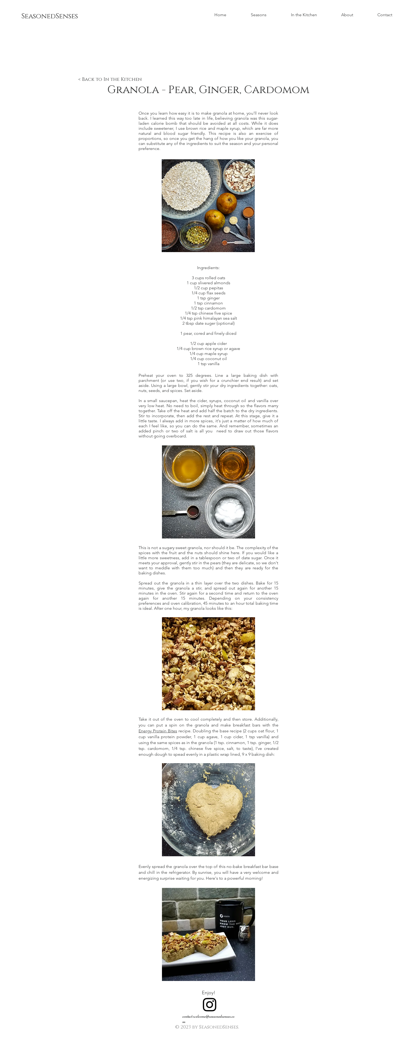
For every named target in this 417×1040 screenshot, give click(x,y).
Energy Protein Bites (158, 730)
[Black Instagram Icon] (210, 1005)
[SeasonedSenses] (60, 16)
